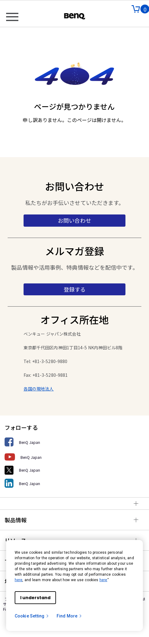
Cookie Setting (32, 616)
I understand (35, 598)
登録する (75, 289)
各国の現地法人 (39, 389)
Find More (69, 616)
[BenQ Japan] (74, 442)
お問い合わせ (74, 220)
